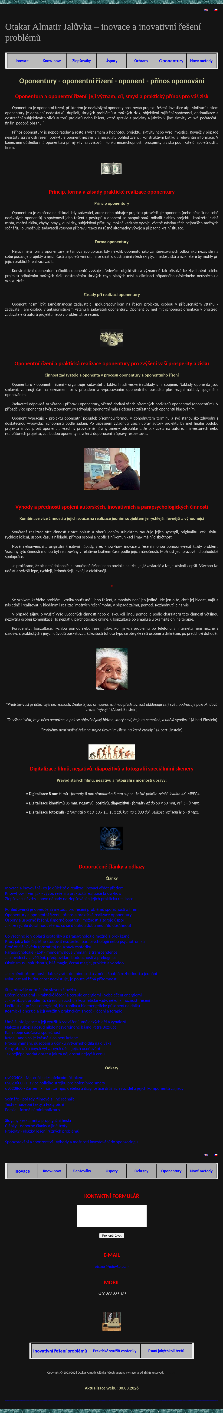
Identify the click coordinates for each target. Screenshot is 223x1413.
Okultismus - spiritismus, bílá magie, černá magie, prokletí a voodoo (64, 963)
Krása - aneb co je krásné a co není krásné (41, 1037)
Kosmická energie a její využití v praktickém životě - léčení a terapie (63, 1011)
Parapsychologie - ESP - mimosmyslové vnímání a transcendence (61, 952)
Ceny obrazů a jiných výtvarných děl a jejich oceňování (52, 1048)
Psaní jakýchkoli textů (166, 1355)
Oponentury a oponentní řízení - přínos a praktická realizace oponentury (68, 914)
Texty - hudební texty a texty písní (34, 1104)
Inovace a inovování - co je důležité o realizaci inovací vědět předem (64, 888)
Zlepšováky (81, 60)
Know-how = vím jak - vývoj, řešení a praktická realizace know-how (63, 893)
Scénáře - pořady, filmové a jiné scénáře (40, 1099)
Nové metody (201, 60)
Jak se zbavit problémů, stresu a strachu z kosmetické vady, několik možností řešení (77, 1000)
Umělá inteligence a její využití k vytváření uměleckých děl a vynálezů (65, 1021)
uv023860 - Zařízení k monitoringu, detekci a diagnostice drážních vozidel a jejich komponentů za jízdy (94, 1088)
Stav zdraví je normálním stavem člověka (40, 989)
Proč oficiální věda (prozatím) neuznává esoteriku (48, 946)
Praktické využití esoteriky (114, 1355)
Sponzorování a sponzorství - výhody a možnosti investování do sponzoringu (71, 1141)
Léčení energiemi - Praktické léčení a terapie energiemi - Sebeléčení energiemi (73, 995)
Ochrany (141, 60)
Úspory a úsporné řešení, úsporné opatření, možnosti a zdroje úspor (64, 920)
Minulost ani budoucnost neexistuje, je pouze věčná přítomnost (61, 979)
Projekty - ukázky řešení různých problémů (42, 1131)
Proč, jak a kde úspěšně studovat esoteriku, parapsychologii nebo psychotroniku (75, 941)
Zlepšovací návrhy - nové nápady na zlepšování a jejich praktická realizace (69, 898)
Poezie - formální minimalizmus (32, 1109)
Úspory (111, 60)
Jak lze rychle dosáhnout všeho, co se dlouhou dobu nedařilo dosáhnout (68, 925)
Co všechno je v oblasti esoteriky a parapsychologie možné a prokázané (67, 936)
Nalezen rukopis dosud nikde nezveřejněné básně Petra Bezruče (61, 1027)
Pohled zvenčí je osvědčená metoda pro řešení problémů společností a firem (71, 909)
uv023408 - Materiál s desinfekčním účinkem (44, 1077)
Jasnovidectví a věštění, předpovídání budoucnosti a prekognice (61, 957)
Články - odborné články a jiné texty (36, 1125)
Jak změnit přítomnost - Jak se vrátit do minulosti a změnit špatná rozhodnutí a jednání (81, 973)
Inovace (22, 60)
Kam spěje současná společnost (32, 1032)
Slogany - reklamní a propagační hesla (38, 1120)
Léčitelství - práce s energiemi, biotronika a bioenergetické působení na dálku (72, 1005)
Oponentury (171, 1171)
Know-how (52, 60)
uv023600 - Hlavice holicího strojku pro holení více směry (55, 1083)
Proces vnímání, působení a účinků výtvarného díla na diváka (58, 1043)
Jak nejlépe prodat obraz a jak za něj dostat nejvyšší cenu (55, 1053)
